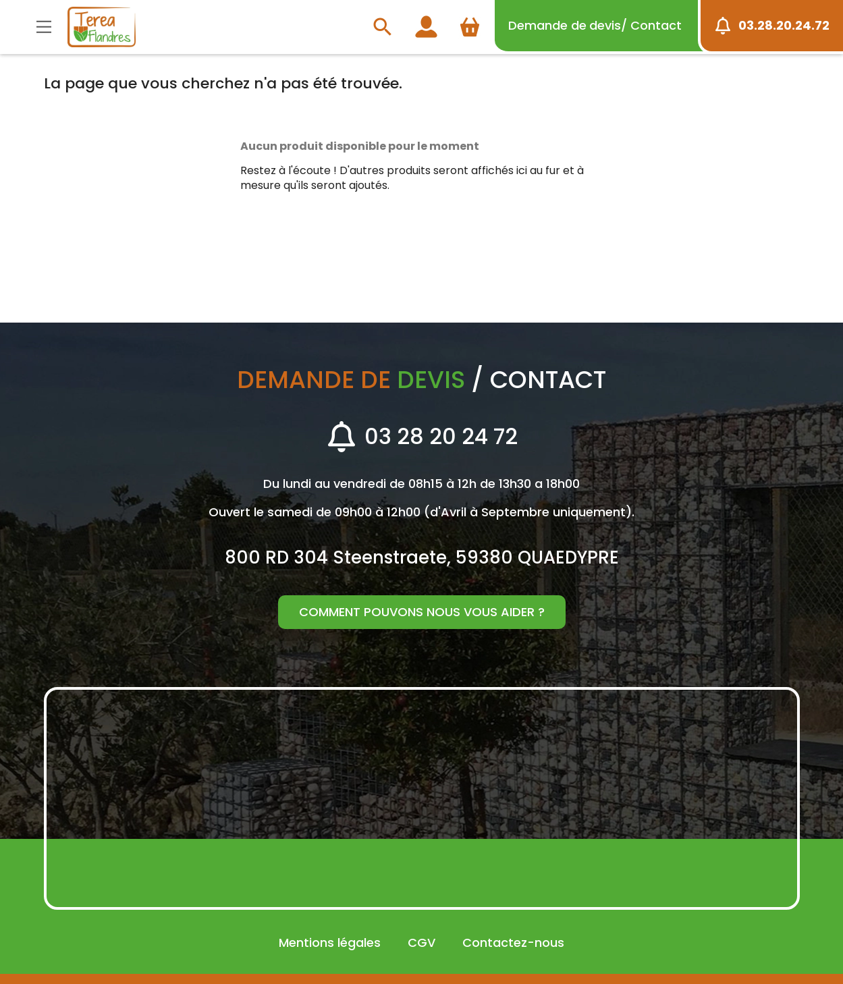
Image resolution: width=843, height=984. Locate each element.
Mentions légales (330, 942)
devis (595, 25)
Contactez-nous (513, 942)
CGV (421, 942)
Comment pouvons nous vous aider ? (422, 611)
